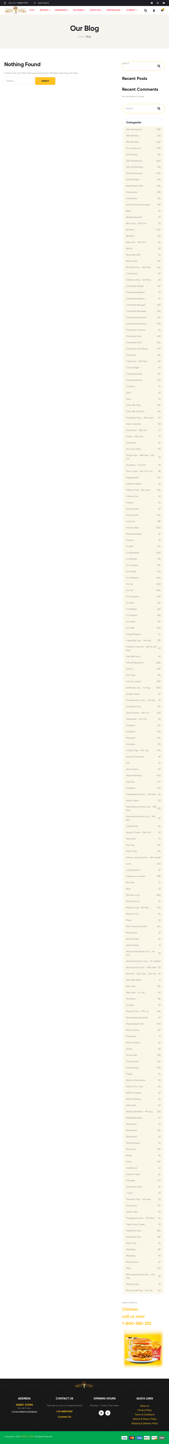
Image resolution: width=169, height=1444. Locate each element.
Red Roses (131, 1124)
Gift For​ (130, 669)
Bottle (129, 249)
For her (129, 584)
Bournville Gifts (133, 255)
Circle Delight (132, 368)
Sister (129, 1162)
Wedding (130, 1249)
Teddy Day (131, 1206)
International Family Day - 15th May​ (141, 808)
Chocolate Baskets (135, 292)
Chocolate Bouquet (136, 305)
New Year (131, 986)
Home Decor (132, 769)
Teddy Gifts (132, 1212)
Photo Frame (132, 1030)
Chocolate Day (133, 336)
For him (129, 590)
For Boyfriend (132, 553)
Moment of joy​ (133, 895)
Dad (128, 393)
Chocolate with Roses (137, 349)
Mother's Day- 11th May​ (137, 908)
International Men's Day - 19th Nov (140, 818)
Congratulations (134, 374)
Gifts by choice (133, 681)
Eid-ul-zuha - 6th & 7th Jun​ (139, 471)
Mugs (128, 920)
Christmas (131, 355)
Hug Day (130, 782)
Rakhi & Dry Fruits (134, 1087)
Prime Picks (131, 1055)
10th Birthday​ (132, 136)
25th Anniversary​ (134, 161)
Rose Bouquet (133, 1143)
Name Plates (132, 939)
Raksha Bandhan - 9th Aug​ (139, 1112)
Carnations (131, 274)
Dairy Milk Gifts (133, 405)
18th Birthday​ (132, 142)
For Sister (130, 622)
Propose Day (132, 1068)
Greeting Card (133, 707)
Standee (130, 1181)
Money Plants (132, 901)
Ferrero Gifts (132, 509)
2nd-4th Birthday (134, 167)
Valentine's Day (133, 1231)
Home (81, 37)
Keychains (131, 839)
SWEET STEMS (24, 1405)
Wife (128, 1268)
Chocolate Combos (136, 330)
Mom (128, 889)
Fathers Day (132, 496)
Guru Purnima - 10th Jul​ (137, 713)
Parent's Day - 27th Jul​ (137, 1011)
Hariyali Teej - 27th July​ (137, 750)
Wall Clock (131, 1243)
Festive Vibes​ (132, 528)
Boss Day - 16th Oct (136, 242)
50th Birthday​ (133, 180)
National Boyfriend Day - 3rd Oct (140, 953)
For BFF (129, 546)
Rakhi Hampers (133, 1099)
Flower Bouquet (134, 534)
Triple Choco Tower (135, 1224)
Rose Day (131, 1149)
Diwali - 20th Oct (134, 437)
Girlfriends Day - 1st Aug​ (138, 688)
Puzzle (129, 1074)
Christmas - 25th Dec (136, 361)
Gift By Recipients (135, 663)
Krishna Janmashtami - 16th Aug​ (142, 858)
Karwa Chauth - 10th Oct (138, 832)
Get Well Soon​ (133, 656)
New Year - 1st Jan (135, 993)
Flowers (130, 540)
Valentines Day (133, 1237)
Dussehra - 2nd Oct (136, 465)
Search (125, 63)
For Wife (130, 628)
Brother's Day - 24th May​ (138, 267)
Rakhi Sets (131, 1105)
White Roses (132, 1262)
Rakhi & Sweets (133, 1093)
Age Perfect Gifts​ (134, 186)
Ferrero (129, 503)
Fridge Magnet (133, 634)
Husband (130, 788)
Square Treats (133, 1174)
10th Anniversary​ (134, 129)
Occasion (130, 999)
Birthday (130, 236)
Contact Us (64, 1417)
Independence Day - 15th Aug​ (141, 794)
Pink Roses (131, 1036)
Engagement (132, 478)
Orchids (130, 1005)
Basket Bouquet (134, 217)
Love (128, 864)
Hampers (130, 725)
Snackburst (131, 1168)
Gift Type (130, 675)
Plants (129, 1049)
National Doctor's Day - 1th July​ (141, 961)
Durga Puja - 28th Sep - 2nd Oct (140, 457)
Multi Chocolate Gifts (136, 926)
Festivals (130, 521)
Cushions (130, 386)
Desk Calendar (133, 424)
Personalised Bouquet (137, 1018)
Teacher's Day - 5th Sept (138, 1199)
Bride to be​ (131, 261)
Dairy (128, 399)
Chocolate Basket (135, 286)
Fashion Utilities (133, 484)
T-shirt (129, 1193)
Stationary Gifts (134, 1187)
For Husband (132, 597)
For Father (131, 572)
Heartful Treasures (135, 757)
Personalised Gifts (135, 1024)
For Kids (130, 603)
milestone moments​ (136, 876)
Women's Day (133, 1284)
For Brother (131, 559)
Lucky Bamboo (133, 870)
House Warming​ (134, 775)
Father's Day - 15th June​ (138, 490)
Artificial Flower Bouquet (138, 205)
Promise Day (132, 1061)
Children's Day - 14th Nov (138, 280)
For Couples (132, 565)
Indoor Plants (132, 801)
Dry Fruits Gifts (133, 449)
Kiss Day (130, 845)
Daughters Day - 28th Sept (139, 418)
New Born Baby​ (133, 980)
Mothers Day (132, 914)
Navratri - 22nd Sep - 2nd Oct (141, 974)
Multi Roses (131, 933)
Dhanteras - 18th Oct (136, 430)
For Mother (131, 609)
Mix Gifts (130, 883)
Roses (129, 1155)
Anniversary (132, 192)
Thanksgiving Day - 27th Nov (140, 1218)
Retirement (131, 1130)
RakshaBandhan (134, 1118)
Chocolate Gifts (134, 343)
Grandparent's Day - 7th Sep (140, 700)
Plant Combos (133, 1043)
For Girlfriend (132, 578)
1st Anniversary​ (133, 148)
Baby (128, 211)
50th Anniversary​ (134, 173)
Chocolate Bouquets (136, 311)
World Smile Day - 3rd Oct (139, 1290)
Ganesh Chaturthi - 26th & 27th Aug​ (141, 648)
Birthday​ (130, 230)
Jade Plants (132, 826)
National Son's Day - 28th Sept (141, 967)
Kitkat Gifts (131, 851)
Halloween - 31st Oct (136, 719)
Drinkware (131, 443)
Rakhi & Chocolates (135, 1080)
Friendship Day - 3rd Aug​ (138, 640)
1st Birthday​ (132, 155)
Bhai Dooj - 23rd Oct (136, 223)
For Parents (131, 615)
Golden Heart (133, 694)
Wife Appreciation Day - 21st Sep (140, 1276)
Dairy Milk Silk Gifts (135, 411)
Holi (128, 763)
